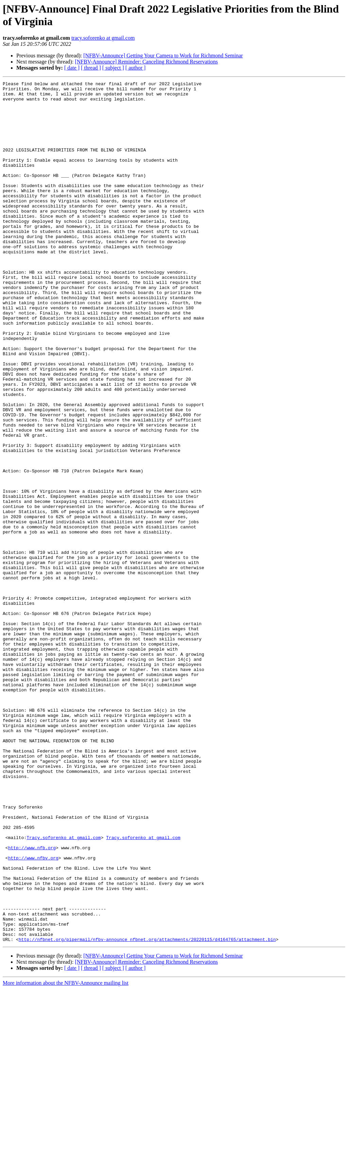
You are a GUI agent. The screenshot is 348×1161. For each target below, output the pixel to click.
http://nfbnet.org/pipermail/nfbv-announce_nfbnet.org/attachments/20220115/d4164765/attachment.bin (147, 1111)
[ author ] (135, 68)
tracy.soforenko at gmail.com (103, 38)
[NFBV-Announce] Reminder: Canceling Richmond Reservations (146, 62)
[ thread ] (91, 68)
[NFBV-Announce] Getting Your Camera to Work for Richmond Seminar (163, 55)
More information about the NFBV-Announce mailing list (65, 1155)
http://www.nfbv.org (33, 1014)
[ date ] (72, 68)
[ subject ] (113, 68)
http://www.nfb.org (32, 1001)
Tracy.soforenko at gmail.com (64, 989)
